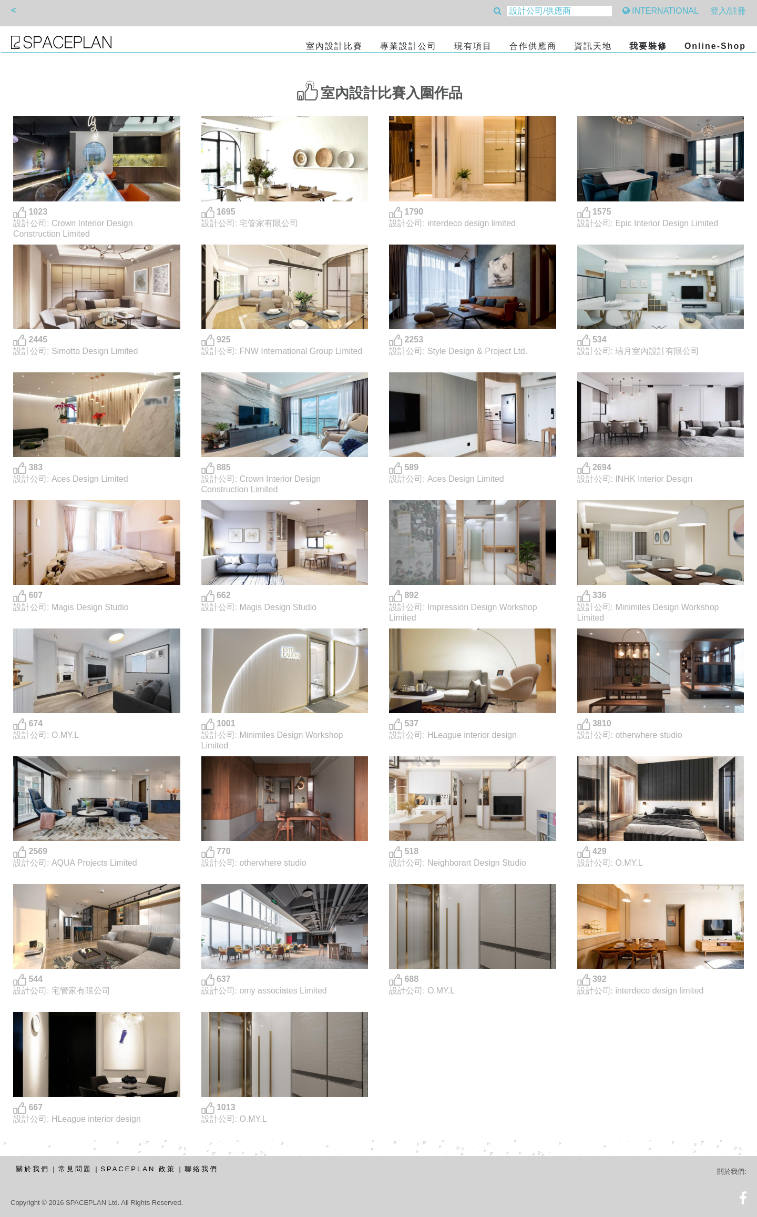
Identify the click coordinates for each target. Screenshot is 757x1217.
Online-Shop (715, 46)
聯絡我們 (201, 1169)
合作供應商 (533, 46)
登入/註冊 (728, 10)
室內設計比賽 (334, 46)
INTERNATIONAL (660, 10)
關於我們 (32, 1169)
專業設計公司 (408, 46)
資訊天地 (593, 46)
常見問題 (75, 1169)
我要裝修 (648, 46)
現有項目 (473, 46)
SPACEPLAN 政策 (138, 1169)
